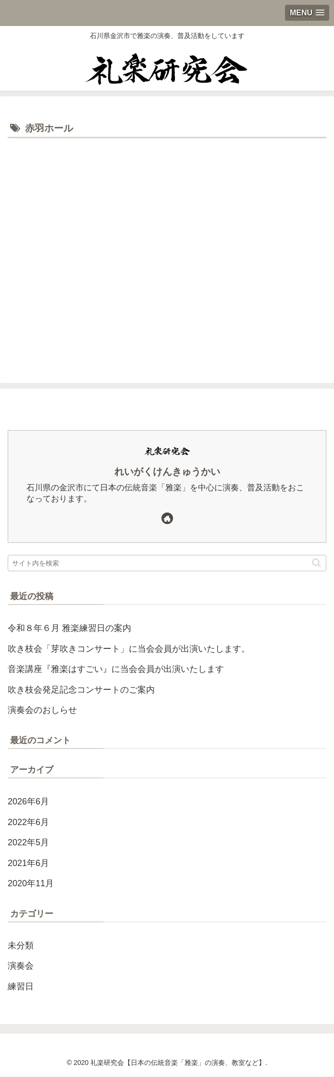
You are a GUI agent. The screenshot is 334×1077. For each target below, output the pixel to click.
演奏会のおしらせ (42, 710)
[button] (316, 562)
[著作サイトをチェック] (167, 518)
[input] (167, 563)
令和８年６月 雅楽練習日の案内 (69, 628)
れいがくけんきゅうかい (167, 471)
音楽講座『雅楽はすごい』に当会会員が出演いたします (116, 669)
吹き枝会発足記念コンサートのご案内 (81, 690)
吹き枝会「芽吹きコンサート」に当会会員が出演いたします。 (129, 649)
